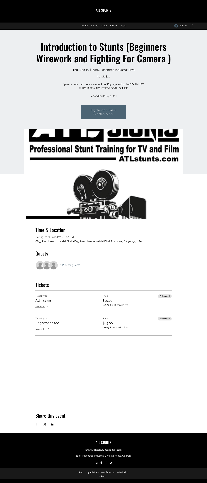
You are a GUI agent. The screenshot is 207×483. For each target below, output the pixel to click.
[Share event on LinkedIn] (52, 424)
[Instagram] (96, 463)
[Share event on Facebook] (36, 424)
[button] (192, 25)
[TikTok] (101, 463)
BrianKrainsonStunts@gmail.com (103, 449)
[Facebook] (106, 463)
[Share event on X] (44, 424)
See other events (103, 114)
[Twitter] (110, 463)
